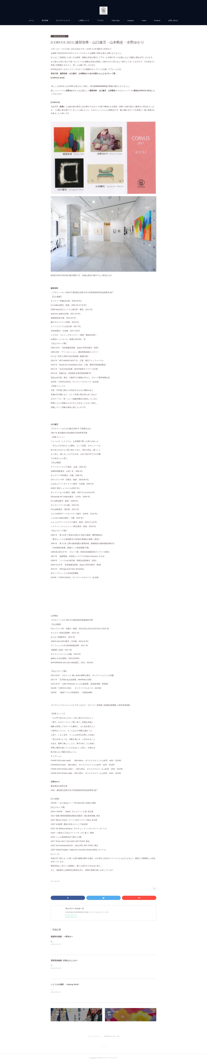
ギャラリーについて (63, 20)
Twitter (144, 20)
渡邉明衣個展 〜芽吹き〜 (62, 936)
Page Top (103, 1047)
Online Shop (115, 20)
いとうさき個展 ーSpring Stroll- (65, 984)
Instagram (131, 20)
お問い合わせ (173, 20)
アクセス (100, 20)
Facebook (157, 20)
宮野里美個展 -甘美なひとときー (64, 960)
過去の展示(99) (55, 881)
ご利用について (83, 20)
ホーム (31, 20)
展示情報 (45, 20)
